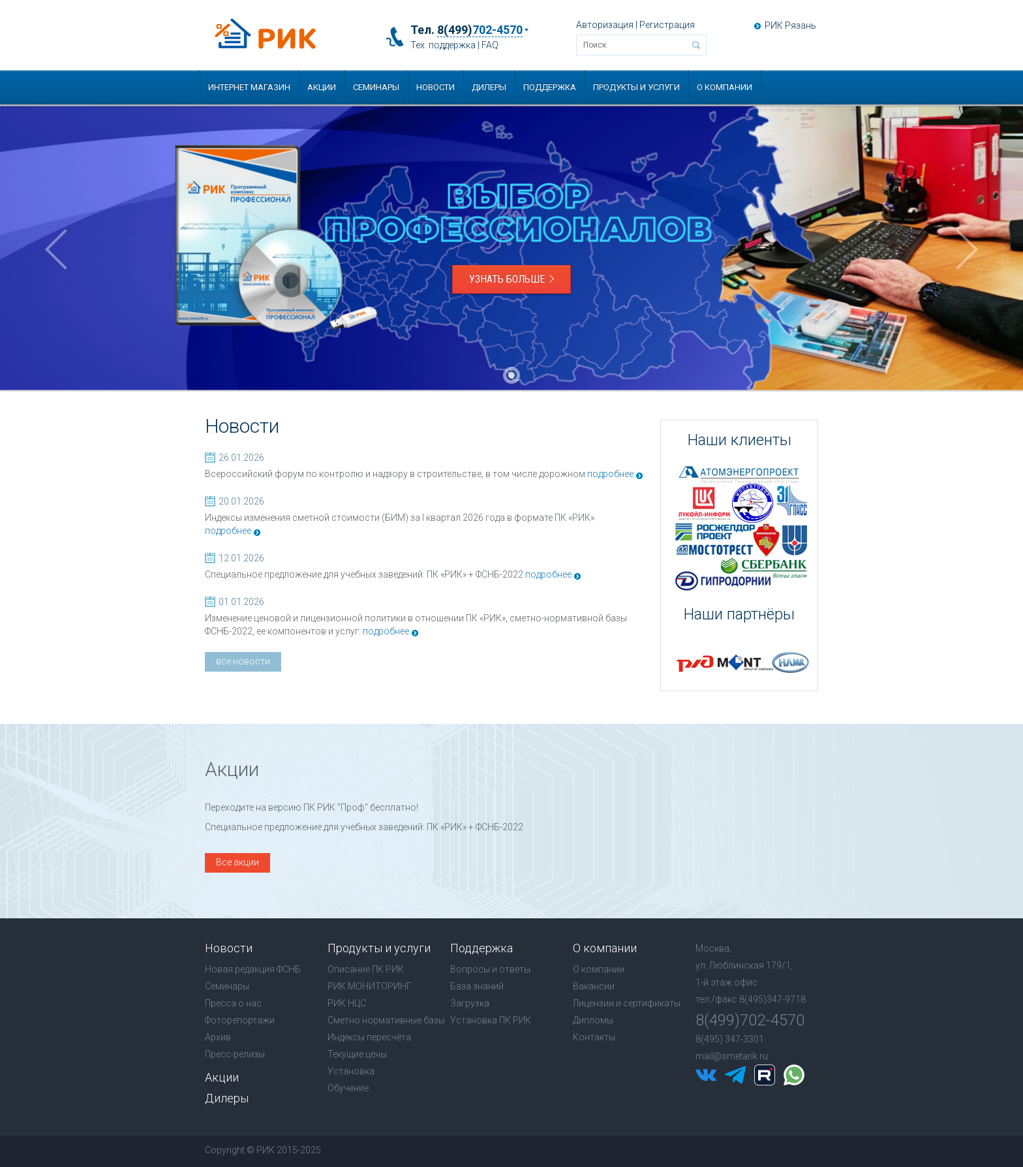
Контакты (594, 1037)
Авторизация (605, 25)
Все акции (237, 862)
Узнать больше (511, 279)
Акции (321, 87)
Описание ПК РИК (366, 969)
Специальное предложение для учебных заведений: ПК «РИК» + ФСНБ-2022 (364, 574)
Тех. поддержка (443, 45)
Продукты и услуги (636, 87)
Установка (351, 1071)
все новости (243, 661)
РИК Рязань (790, 25)
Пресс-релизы (235, 1054)
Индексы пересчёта (369, 1037)
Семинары (376, 87)
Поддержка (549, 87)
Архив (218, 1037)
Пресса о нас (233, 1003)
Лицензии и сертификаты (626, 1003)
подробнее (610, 474)
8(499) (480, 30)
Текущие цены (357, 1054)
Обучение (348, 1088)
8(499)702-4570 (749, 1020)
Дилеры (489, 87)
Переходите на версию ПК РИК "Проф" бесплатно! (311, 807)
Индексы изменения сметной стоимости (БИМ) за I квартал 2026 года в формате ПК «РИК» (399, 517)
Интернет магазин (249, 87)
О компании (724, 87)
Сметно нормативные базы (386, 1020)
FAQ (489, 45)
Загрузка (469, 1003)
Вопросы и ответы (490, 969)
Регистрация (667, 25)
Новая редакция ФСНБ (253, 969)
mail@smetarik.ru (731, 1056)
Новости (435, 87)
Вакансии (594, 986)
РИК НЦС (347, 1003)
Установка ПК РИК (490, 1020)
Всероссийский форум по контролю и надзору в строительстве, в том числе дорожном (395, 474)
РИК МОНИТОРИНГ (370, 986)
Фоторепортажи (240, 1020)
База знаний (477, 986)
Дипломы (593, 1020)
